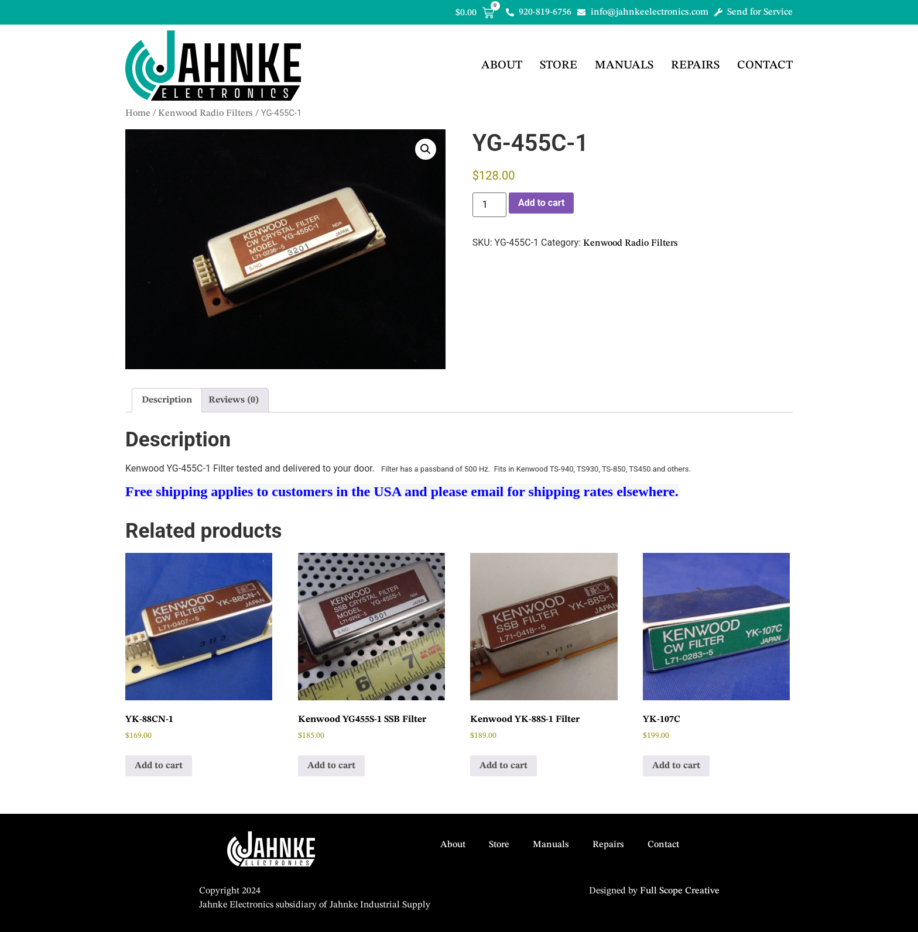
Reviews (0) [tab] (233, 400)
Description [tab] (167, 400)
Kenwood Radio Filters (205, 113)
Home (137, 113)
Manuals (624, 65)
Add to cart (541, 202)
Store (558, 65)
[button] (425, 149)
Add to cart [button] (159, 766)
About (501, 65)
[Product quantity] (489, 204)
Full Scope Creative (680, 891)
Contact (765, 65)
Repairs (695, 65)
